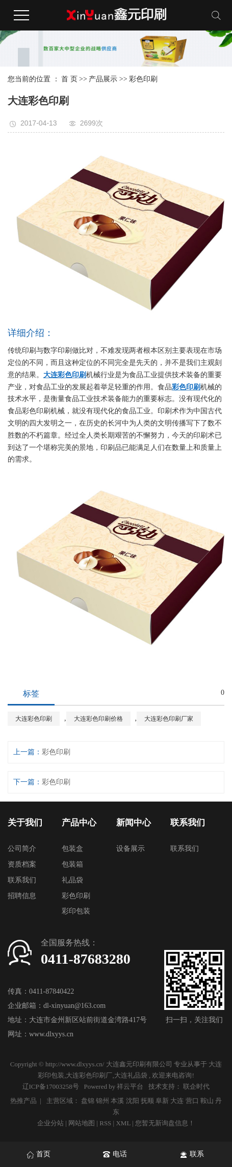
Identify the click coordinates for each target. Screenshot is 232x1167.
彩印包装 (76, 911)
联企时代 (196, 1086)
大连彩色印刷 (33, 718)
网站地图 (82, 1123)
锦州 (102, 1100)
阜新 (162, 1100)
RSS (105, 1123)
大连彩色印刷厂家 (168, 718)
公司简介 (22, 848)
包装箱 (72, 864)
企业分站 (50, 1123)
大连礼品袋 (130, 1075)
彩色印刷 (143, 79)
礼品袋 (72, 880)
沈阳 (132, 1100)
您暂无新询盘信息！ (165, 1123)
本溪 (117, 1100)
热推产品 (23, 1100)
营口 (192, 1100)
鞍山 (207, 1100)
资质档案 (22, 864)
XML (123, 1123)
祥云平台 (130, 1086)
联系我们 (22, 880)
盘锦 (87, 1100)
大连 (177, 1100)
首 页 (69, 79)
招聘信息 (22, 896)
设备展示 (130, 848)
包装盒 (72, 848)
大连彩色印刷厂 (89, 1075)
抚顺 (147, 1100)
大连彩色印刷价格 (98, 718)
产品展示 (103, 79)
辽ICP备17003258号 (50, 1086)
